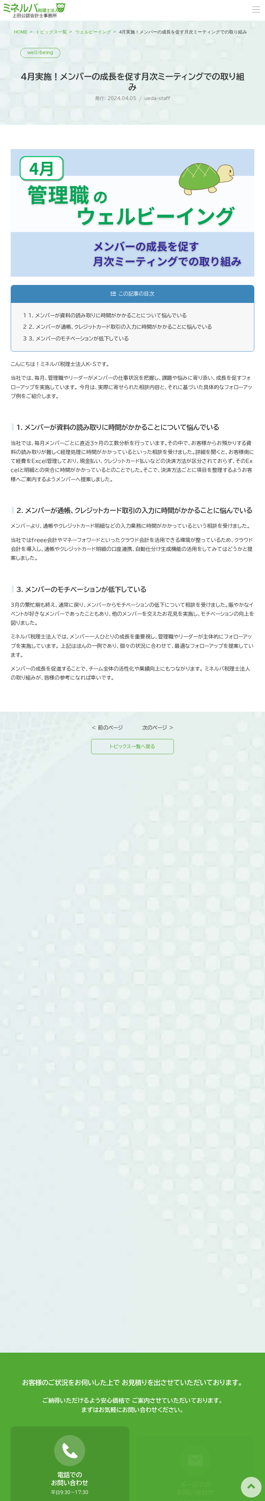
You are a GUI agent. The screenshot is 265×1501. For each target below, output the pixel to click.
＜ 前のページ (107, 727)
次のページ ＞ (158, 727)
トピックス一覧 (51, 31)
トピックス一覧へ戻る (132, 747)
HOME (21, 31)
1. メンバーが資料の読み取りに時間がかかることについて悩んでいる (105, 315)
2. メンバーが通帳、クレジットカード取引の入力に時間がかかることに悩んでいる (117, 326)
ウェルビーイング (93, 31)
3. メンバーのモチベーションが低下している (76, 338)
